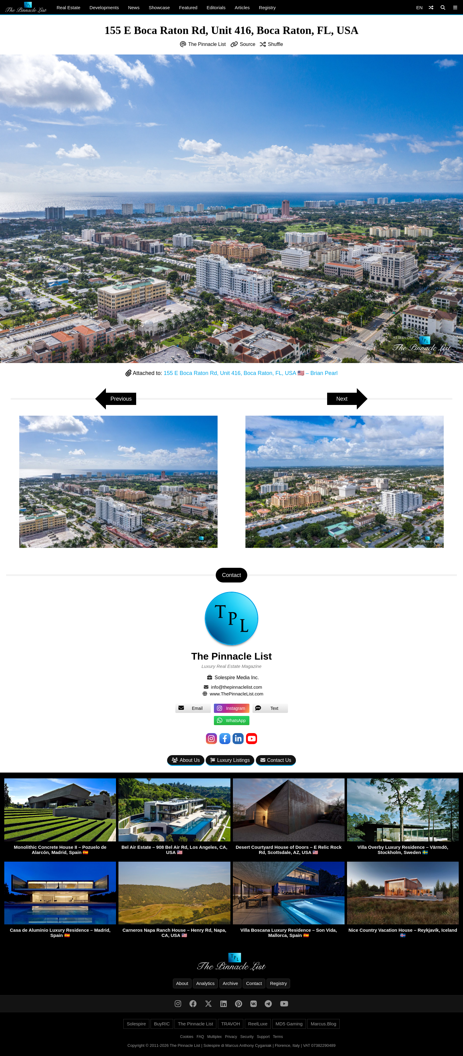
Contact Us (275, 760)
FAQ (200, 1037)
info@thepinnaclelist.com (236, 687)
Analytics (205, 983)
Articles (242, 7)
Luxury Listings (230, 760)
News (134, 7)
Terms (278, 1037)
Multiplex (214, 1037)
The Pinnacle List (207, 44)
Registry (267, 7)
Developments (104, 7)
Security (246, 1037)
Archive (230, 983)
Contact (254, 983)
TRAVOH (230, 1023)
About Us (186, 760)
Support (263, 1037)
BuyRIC (162, 1023)
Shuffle (275, 44)
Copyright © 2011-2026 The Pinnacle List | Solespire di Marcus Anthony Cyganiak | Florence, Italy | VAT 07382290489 (232, 1045)
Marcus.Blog (323, 1023)
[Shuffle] (431, 7)
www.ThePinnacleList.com (236, 693)
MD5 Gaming (289, 1023)
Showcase (159, 7)
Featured (188, 7)
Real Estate (68, 7)
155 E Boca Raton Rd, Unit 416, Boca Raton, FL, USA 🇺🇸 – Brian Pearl (251, 373)
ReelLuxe (257, 1023)
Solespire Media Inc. (237, 677)
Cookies (186, 1037)
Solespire (136, 1023)
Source (248, 44)
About (182, 983)
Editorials (216, 7)
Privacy (231, 1037)
